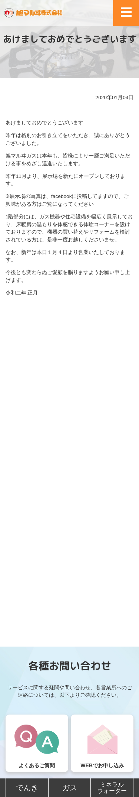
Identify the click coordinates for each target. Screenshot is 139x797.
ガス (69, 788)
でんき (27, 788)
